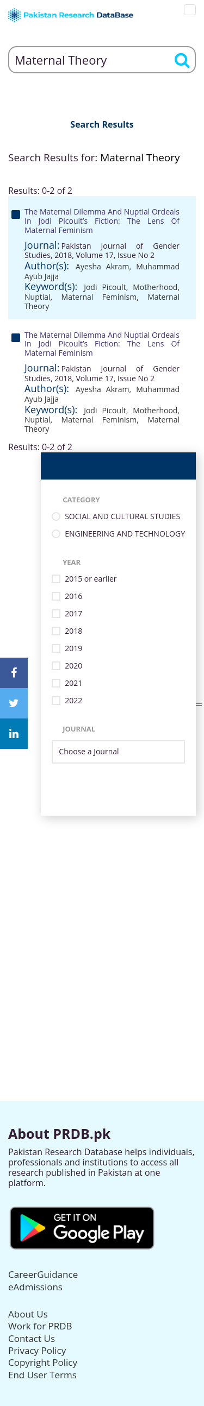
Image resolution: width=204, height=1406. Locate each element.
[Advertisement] (102, 917)
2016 (73, 596)
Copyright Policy (42, 1362)
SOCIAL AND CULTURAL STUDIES (122, 516)
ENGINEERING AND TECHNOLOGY (125, 534)
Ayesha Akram (102, 266)
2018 (73, 631)
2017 (73, 614)
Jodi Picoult (105, 287)
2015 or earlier (90, 579)
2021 (73, 683)
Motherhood (155, 287)
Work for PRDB (40, 1326)
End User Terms (42, 1375)
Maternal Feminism (99, 297)
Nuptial (37, 297)
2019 (73, 648)
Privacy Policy (37, 1350)
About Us (28, 1314)
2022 (73, 700)
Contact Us (31, 1338)
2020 (73, 666)
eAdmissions (35, 1287)
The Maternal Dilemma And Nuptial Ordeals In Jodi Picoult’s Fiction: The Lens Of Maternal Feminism (102, 220)
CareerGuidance (43, 1274)
